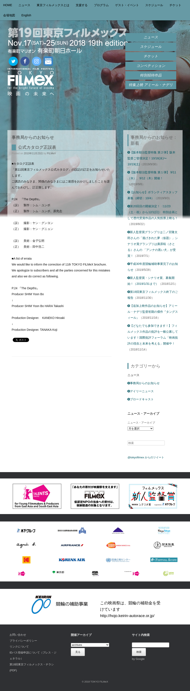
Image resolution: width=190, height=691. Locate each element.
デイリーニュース (140, 391)
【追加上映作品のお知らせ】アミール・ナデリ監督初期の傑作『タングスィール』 (152, 311)
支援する (82, 5)
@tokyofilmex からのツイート (145, 457)
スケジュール (154, 5)
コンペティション (150, 66)
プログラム (101, 5)
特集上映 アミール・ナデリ (151, 85)
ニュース (24, 5)
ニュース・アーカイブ (141, 422)
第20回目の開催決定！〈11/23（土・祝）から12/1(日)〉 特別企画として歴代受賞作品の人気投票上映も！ (152, 212)
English (26, 15)
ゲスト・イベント (127, 5)
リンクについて (19, 646)
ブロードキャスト (140, 399)
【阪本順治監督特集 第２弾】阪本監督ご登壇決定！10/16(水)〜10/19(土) (151, 158)
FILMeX (51, 153)
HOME (7, 5)
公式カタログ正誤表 (37, 147)
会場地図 (9, 15)
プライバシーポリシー (23, 640)
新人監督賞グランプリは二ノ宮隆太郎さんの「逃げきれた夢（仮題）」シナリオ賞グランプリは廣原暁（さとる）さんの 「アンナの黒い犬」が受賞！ (152, 243)
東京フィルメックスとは (53, 5)
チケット (175, 5)
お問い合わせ (18, 634)
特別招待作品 (151, 75)
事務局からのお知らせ (143, 383)
